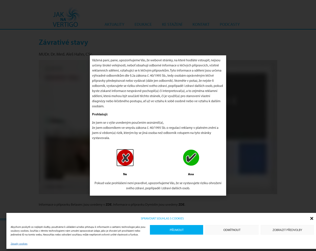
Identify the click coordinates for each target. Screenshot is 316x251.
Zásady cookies (19, 243)
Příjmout (177, 230)
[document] (158, 125)
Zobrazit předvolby (287, 230)
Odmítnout (231, 230)
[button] (312, 218)
